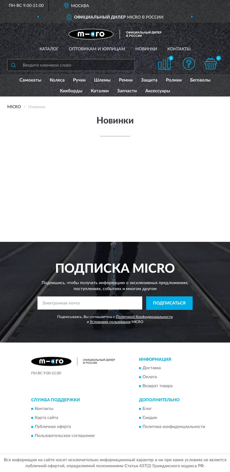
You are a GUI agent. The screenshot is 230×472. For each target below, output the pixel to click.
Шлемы (102, 80)
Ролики (174, 80)
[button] (189, 64)
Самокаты (30, 80)
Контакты (179, 49)
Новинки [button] (146, 49)
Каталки (100, 91)
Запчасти (127, 91)
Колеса (57, 80)
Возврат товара (157, 386)
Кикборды (71, 91)
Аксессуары (157, 91)
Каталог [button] (49, 49)
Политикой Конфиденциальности (144, 317)
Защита (149, 80)
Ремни (126, 80)
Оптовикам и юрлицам (97, 49)
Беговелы (200, 80)
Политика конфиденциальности (174, 427)
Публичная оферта (53, 427)
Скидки (150, 418)
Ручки (79, 80)
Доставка (152, 368)
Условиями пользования (110, 322)
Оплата (150, 377)
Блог (147, 409)
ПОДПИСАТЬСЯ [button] (169, 303)
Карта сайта (46, 418)
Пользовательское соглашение (65, 436)
